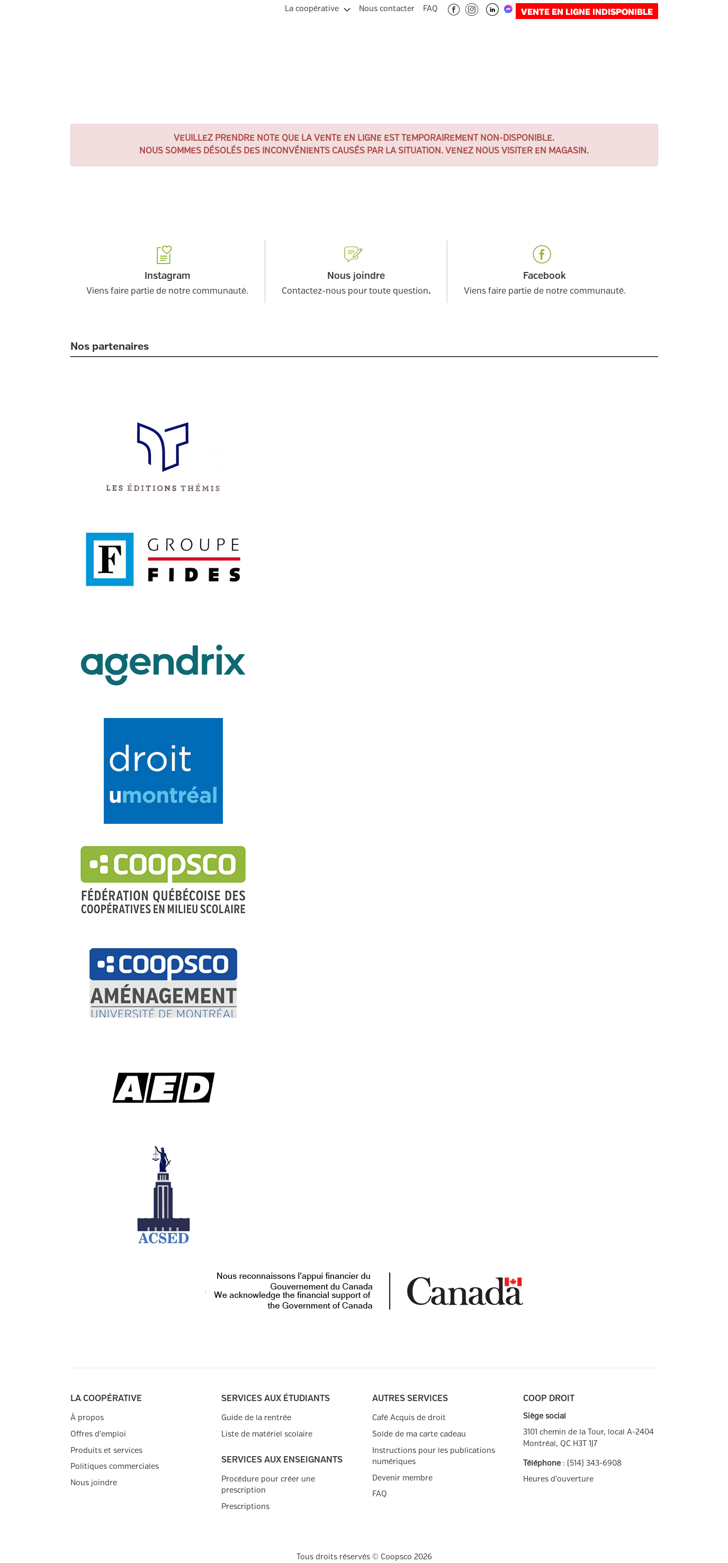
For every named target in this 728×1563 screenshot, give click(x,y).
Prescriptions (245, 1507)
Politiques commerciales (114, 1466)
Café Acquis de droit (409, 1418)
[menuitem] (318, 7)
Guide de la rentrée (256, 1418)
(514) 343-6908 (594, 1463)
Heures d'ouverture (558, 1479)
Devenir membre (402, 1478)
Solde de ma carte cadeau (419, 1434)
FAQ (379, 1494)
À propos (87, 1418)
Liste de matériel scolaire (266, 1434)
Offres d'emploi (98, 1434)
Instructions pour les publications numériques (433, 1456)
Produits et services (106, 1451)
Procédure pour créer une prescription (268, 1485)
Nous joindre (93, 1483)
